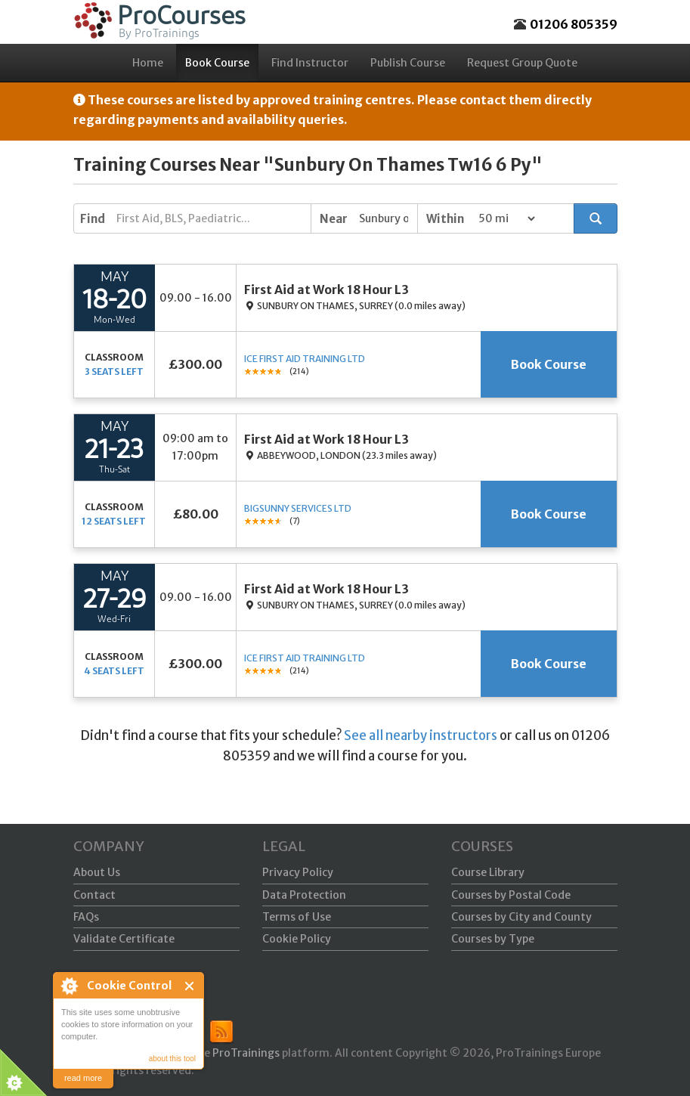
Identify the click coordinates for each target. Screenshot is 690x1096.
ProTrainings (246, 1053)
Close (190, 986)
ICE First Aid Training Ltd (304, 358)
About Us (96, 872)
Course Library (487, 872)
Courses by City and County (521, 917)
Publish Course (407, 63)
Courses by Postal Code (511, 895)
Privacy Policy (297, 872)
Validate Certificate (124, 939)
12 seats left (114, 521)
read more (83, 1077)
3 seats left (114, 371)
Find (92, 219)
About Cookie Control (69, 985)
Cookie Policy (296, 939)
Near (334, 219)
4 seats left (114, 670)
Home (147, 63)
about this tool (172, 1058)
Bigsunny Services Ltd (297, 508)
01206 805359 (573, 24)
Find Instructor (309, 63)
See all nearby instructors (420, 735)
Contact (94, 895)
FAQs (86, 917)
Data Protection (304, 895)
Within (445, 219)
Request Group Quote (522, 63)
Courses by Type (492, 939)
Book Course (217, 63)
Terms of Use (296, 917)
